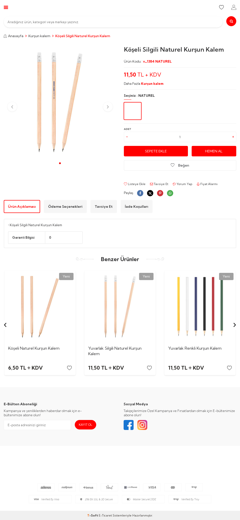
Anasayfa (13, 36)
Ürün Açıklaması (22, 206)
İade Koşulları (136, 206)
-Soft (93, 515)
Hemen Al (214, 151)
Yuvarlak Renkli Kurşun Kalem (195, 348)
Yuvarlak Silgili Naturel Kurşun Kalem (115, 351)
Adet (127, 129)
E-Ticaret (105, 515)
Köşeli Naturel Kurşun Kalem (34, 348)
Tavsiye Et (159, 184)
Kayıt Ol (85, 424)
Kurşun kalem (39, 36)
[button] (60, 163)
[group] (60, 102)
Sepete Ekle (156, 151)
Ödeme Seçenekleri (65, 206)
